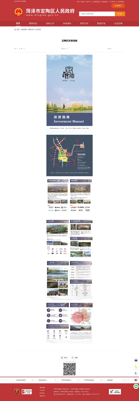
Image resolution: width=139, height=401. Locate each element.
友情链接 (110, 380)
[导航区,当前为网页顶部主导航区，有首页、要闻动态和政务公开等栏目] (69, 23)
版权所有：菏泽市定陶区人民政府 (63, 391)
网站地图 (42, 387)
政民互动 (84, 23)
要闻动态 (33, 23)
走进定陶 (118, 23)
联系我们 (42, 393)
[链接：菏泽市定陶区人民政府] (44, 12)
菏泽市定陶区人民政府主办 (61, 389)
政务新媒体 (121, 1)
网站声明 (42, 396)
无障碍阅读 (96, 1)
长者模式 (118, 6)
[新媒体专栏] (136, 386)
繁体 (83, 1)
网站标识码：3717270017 (74, 394)
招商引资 (31, 29)
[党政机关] (16, 392)
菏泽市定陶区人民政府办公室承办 (80, 389)
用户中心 (88, 1)
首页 (18, 23)
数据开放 (101, 23)
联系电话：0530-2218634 (82, 391)
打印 (65, 358)
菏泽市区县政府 (89, 380)
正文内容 (38, 29)
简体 (78, 1)
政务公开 (50, 23)
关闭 (76, 358)
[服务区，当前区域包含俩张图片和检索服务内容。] (69, 12)
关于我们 (42, 390)
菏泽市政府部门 (66, 380)
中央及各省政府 (21, 380)
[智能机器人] (136, 360)
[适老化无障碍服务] (115, 391)
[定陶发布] (136, 380)
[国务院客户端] (136, 373)
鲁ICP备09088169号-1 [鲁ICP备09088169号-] (60, 394)
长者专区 (113, 1)
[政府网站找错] (27, 391)
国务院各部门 (43, 380)
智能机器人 (105, 1)
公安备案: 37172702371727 (91, 394)
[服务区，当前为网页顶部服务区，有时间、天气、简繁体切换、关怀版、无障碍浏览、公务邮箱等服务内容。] (69, 2)
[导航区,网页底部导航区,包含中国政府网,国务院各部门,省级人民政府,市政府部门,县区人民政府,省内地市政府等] (69, 380)
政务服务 (67, 23)
